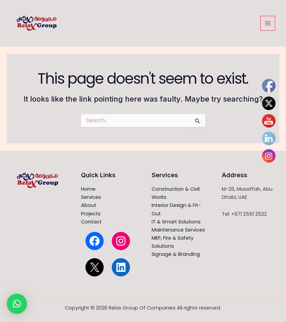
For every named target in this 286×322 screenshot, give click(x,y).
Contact (91, 221)
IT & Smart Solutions (176, 221)
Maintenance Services (178, 229)
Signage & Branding (176, 254)
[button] (17, 304)
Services (91, 197)
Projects (91, 213)
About (88, 205)
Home (88, 189)
